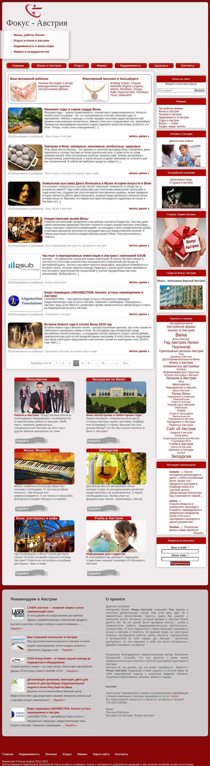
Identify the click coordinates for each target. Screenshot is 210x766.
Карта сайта (101, 754)
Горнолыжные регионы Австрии (181, 351)
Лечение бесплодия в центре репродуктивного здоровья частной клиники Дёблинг (55, 86)
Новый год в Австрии (181, 404)
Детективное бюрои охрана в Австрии (181, 181)
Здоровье (161, 65)
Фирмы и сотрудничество (32, 51)
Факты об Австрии (181, 447)
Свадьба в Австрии (181, 432)
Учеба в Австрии (181, 444)
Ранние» (198, 533)
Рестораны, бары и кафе (86, 173)
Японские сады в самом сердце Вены (72, 109)
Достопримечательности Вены (181, 359)
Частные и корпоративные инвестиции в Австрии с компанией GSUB (94, 255)
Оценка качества (181, 416)
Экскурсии (181, 456)
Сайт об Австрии (181, 429)
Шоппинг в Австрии (181, 449)
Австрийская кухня (181, 323)
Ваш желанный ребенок (29, 78)
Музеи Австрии (181, 390)
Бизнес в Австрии (181, 330)
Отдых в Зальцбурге (181, 413)
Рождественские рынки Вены (66, 218)
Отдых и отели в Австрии (31, 40)
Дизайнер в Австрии (181, 356)
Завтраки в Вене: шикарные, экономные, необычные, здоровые (92, 146)
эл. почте (172, 696)
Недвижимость (130, 65)
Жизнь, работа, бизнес (29, 35)
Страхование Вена (181, 441)
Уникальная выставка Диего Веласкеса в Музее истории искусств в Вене (96, 183)
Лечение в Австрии (170, 114)
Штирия (181, 452)
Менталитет (181, 384)
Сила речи (181, 435)
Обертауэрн (181, 407)
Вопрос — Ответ (168, 123)
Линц (181, 381)
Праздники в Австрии (94, 245)
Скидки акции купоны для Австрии (181, 438)
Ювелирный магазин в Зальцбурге (110, 78)
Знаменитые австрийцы (181, 366)
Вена (48, 136)
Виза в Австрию (181, 339)
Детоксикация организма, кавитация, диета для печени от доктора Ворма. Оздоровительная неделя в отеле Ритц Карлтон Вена (57, 683)
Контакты (187, 65)
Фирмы (102, 65)
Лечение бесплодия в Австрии (181, 375)
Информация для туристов (66, 245)
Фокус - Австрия (37, 23)
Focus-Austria (26, 761)
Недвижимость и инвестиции (34, 46)
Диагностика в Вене (181, 140)
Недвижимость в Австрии (174, 117)
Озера (181, 410)
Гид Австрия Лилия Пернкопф (181, 344)
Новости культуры (181, 401)
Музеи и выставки (62, 208)
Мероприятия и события (181, 387)
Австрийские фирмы (171, 108)
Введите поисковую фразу (181, 83)
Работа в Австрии (181, 425)
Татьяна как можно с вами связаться (183, 529)
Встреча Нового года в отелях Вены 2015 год (78, 324)
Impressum (8, 761)
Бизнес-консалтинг (55, 282)
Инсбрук (181, 369)
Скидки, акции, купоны (172, 126)
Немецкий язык (181, 399)
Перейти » (17, 628)
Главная (18, 65)
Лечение (51, 754)
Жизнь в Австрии (49, 65)
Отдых (78, 65)
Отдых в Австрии (61, 136)
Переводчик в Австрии (57, 314)
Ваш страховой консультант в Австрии (52, 637)
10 (103, 363)
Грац (181, 354)
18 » (125, 363)
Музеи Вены (181, 393)
